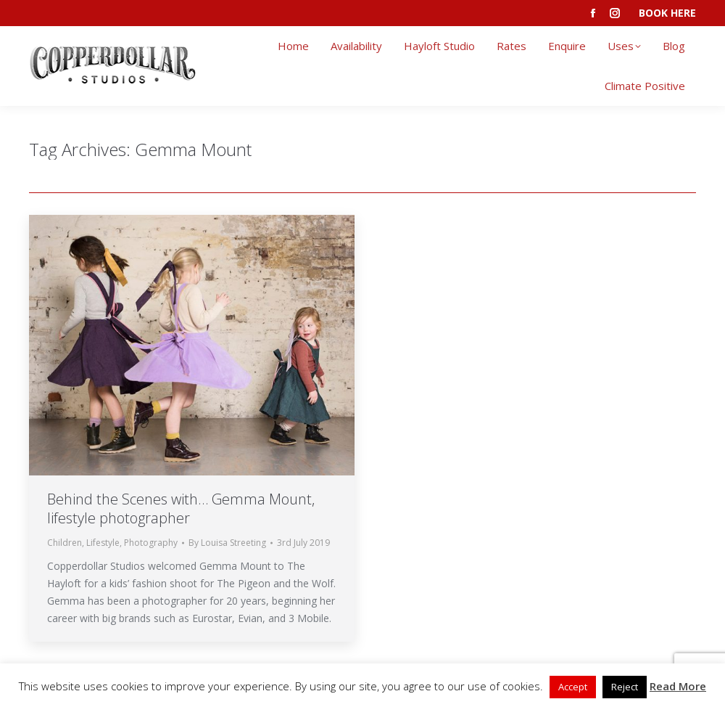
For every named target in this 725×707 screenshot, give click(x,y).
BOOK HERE (667, 13)
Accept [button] (572, 686)
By (227, 542)
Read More (678, 686)
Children (64, 542)
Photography (151, 542)
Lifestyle (103, 542)
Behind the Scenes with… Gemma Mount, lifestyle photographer (181, 508)
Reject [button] (624, 686)
